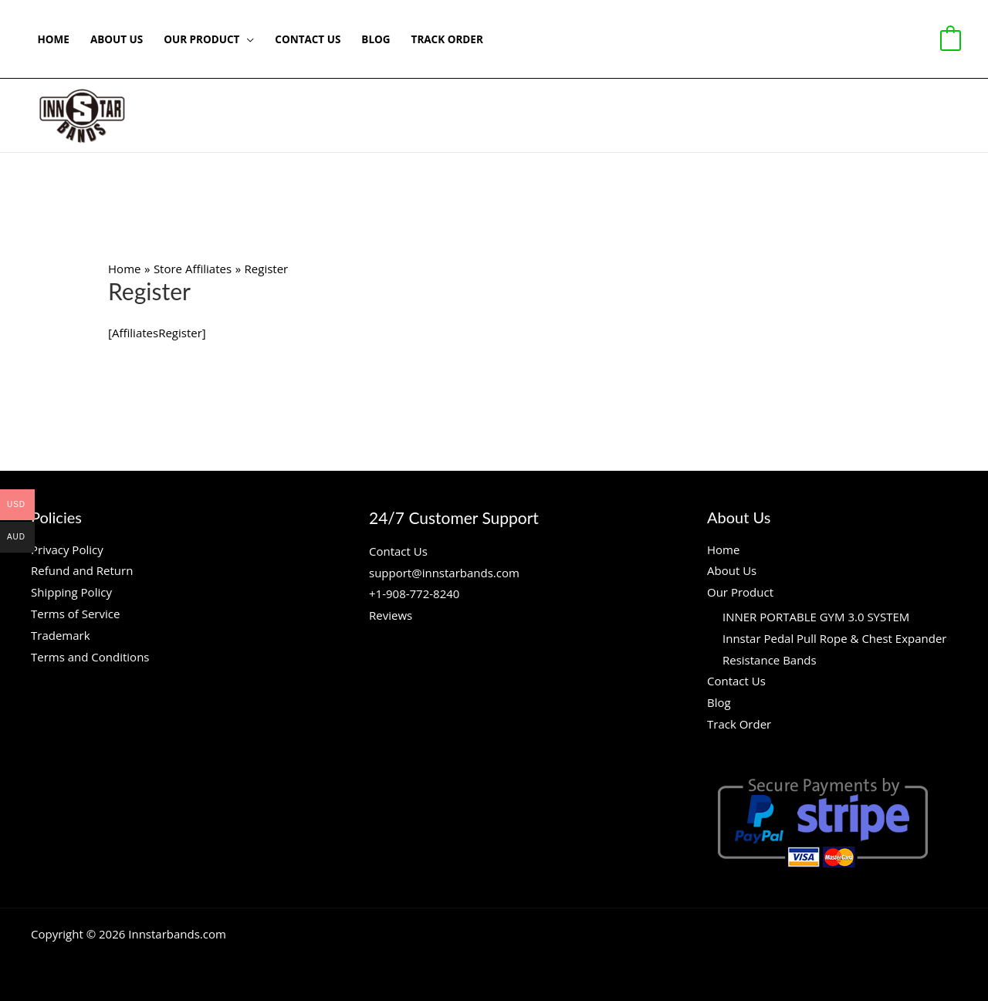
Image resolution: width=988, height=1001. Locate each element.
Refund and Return (82, 570)
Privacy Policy (67, 549)
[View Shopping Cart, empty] (950, 39)
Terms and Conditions (90, 657)
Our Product (201, 39)
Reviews (390, 615)
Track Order (447, 39)
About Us (116, 39)
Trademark (60, 635)
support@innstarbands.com (444, 572)
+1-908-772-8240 (414, 593)
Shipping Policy (71, 592)
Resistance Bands (769, 660)
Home (53, 39)
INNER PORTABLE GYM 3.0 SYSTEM (815, 616)
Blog (375, 39)
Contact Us (307, 39)
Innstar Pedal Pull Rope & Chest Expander (834, 638)
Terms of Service (75, 613)
